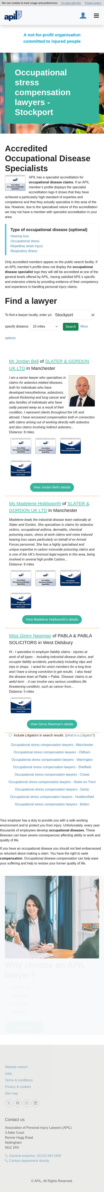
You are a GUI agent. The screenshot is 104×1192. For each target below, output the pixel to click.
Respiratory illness (23, 251)
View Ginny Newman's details (52, 724)
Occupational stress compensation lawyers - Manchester (52, 745)
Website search (16, 1067)
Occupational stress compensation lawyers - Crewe (52, 774)
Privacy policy (93, 3)
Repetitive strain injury (26, 246)
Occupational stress (24, 241)
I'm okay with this (71, 3)
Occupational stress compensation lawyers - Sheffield (52, 767)
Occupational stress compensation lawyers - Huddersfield (52, 797)
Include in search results (38, 735)
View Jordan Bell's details (52, 487)
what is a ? (80, 735)
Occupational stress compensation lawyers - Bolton (52, 804)
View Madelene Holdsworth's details (52, 619)
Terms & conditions (19, 1080)
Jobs (8, 1073)
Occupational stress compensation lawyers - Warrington (51, 759)
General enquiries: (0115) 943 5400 (33, 1156)
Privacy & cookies (18, 1087)
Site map (11, 1093)
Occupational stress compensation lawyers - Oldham (52, 752)
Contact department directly (27, 1160)
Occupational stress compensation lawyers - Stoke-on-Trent (52, 782)
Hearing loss (19, 236)
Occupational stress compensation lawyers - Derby (52, 789)
